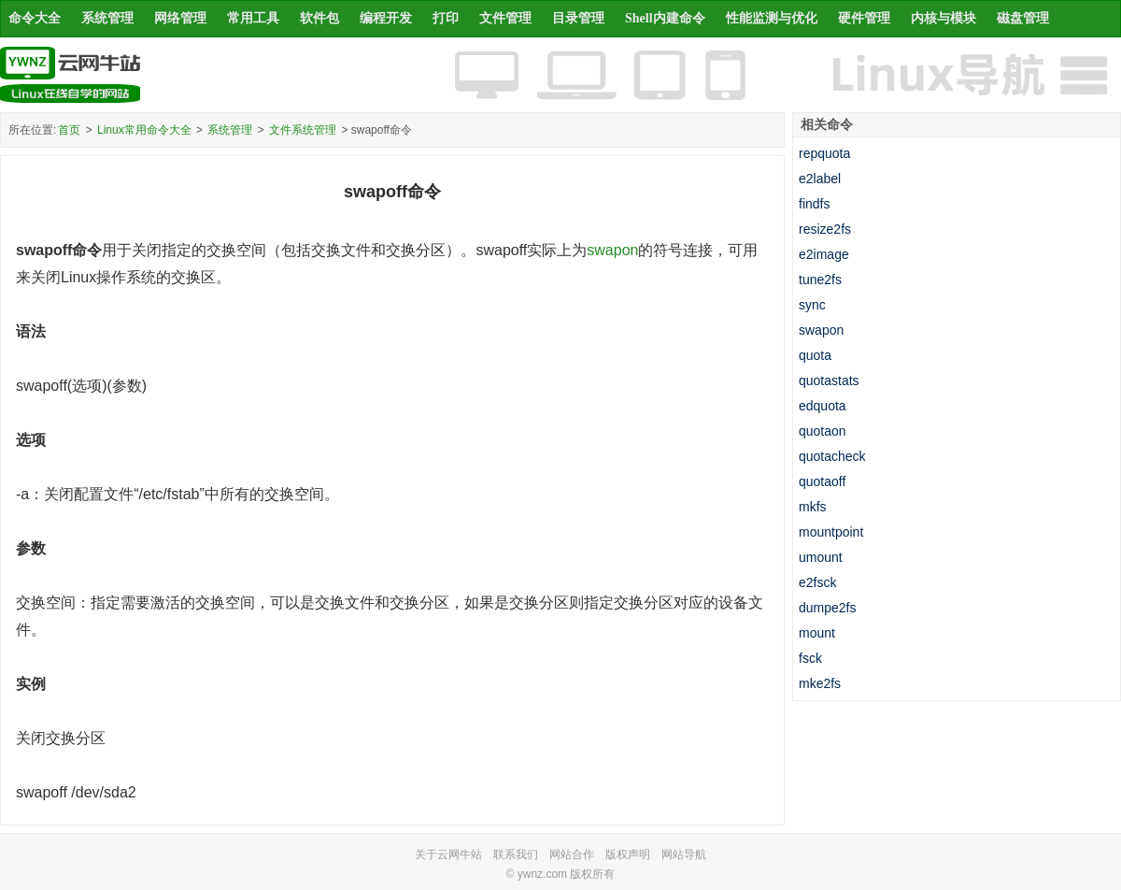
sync (812, 304)
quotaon (822, 430)
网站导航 (683, 854)
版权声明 (627, 854)
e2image (824, 254)
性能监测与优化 (771, 18)
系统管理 (107, 18)
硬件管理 (864, 18)
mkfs (813, 506)
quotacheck (832, 456)
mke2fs (820, 683)
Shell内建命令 (665, 18)
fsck (810, 658)
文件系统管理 (302, 129)
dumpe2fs (827, 607)
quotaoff (822, 481)
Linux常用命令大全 (144, 129)
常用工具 (253, 18)
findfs (814, 203)
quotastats (829, 380)
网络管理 (180, 18)
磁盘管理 (1023, 18)
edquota (822, 405)
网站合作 (571, 854)
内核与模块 (943, 18)
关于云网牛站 (448, 854)
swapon (612, 250)
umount (821, 557)
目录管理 (578, 18)
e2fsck (817, 582)
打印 (446, 18)
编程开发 (386, 18)
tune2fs (820, 279)
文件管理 (505, 18)
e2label (820, 178)
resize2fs (825, 229)
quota (815, 355)
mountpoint (831, 531)
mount (817, 632)
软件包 (319, 18)
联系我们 (515, 854)
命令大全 (34, 18)
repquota (824, 153)
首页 (69, 129)
